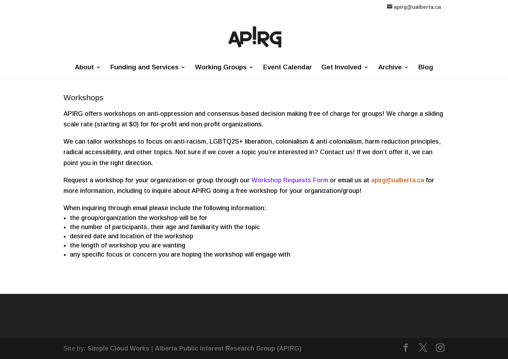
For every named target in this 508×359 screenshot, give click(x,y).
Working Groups (221, 68)
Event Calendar (287, 68)
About (84, 68)
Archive (390, 68)
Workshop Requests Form (290, 180)
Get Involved (341, 68)
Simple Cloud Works (118, 348)
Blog (425, 68)
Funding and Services (144, 68)
